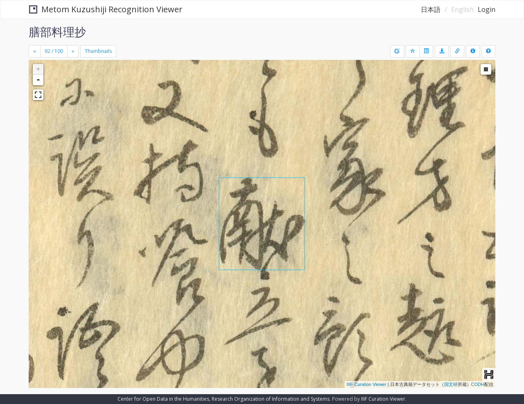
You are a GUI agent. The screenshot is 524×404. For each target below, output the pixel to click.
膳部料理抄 (57, 31)
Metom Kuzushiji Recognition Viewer (106, 9)
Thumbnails (98, 51)
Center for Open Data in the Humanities (163, 398)
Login (486, 9)
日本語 (430, 9)
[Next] (73, 51)
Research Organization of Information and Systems (271, 398)
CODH (477, 384)
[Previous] (35, 51)
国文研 (451, 384)
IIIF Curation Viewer (366, 384)
